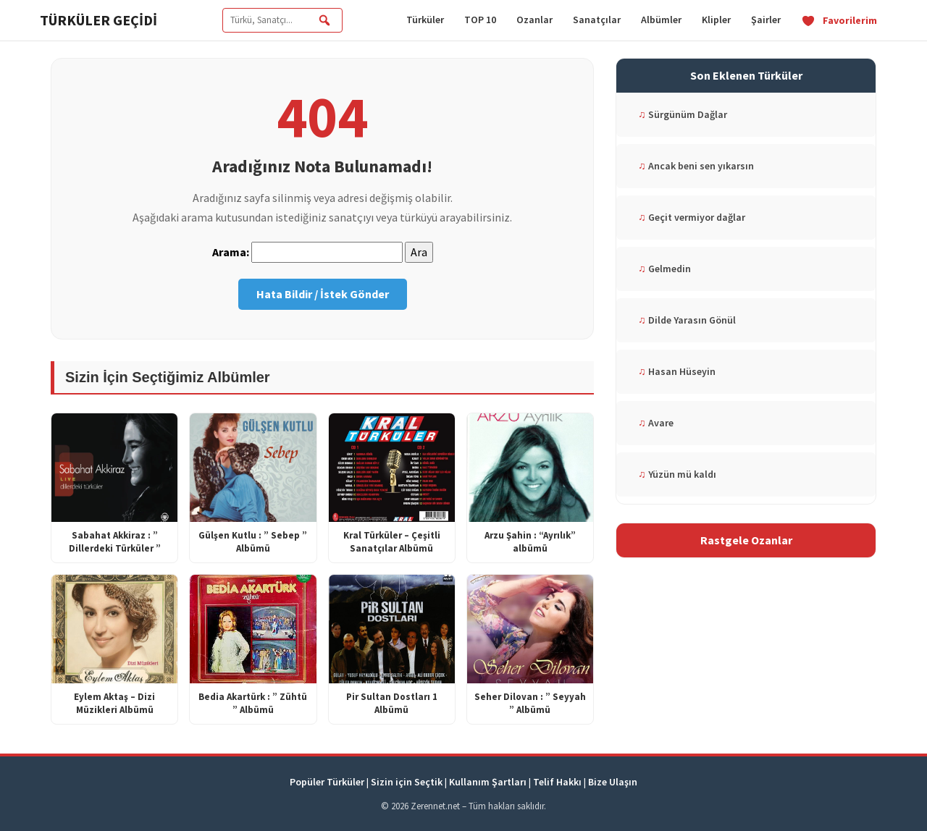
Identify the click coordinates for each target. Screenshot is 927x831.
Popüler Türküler (327, 781)
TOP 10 (480, 19)
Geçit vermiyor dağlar (691, 217)
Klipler (716, 19)
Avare (656, 422)
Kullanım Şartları (488, 781)
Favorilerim (839, 20)
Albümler (661, 19)
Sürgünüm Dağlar (682, 114)
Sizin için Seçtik (406, 781)
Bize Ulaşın (612, 781)
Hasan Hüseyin (677, 371)
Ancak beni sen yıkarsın (696, 165)
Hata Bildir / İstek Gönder (322, 294)
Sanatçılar (597, 19)
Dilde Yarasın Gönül (687, 319)
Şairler (766, 19)
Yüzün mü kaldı (677, 474)
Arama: (230, 252)
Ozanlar (534, 19)
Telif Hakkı (557, 781)
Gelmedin (664, 268)
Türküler (425, 19)
